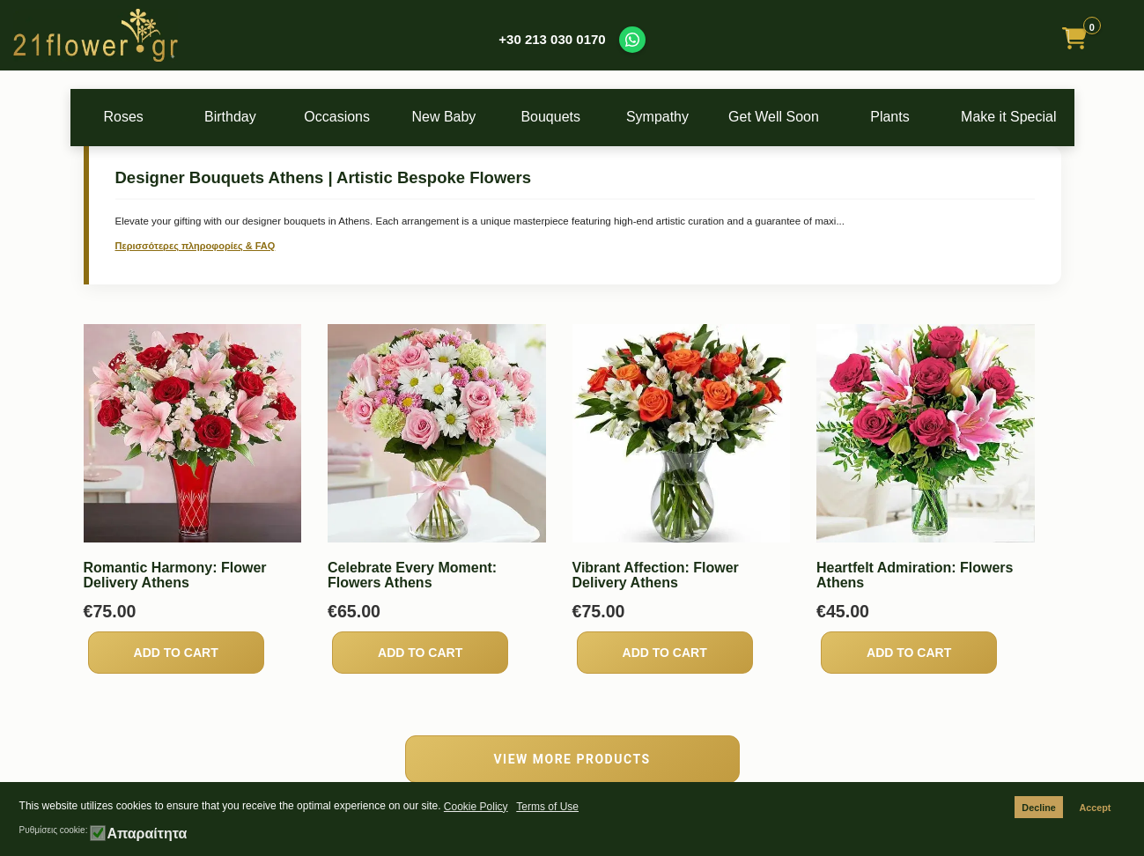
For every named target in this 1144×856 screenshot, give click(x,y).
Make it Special (1018, 116)
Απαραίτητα (147, 834)
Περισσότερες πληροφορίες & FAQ (195, 245)
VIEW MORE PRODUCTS (571, 759)
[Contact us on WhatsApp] (632, 39)
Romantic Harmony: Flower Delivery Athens (175, 575)
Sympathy (683, 116)
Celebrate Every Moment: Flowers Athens (412, 575)
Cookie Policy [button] (476, 807)
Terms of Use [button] (547, 807)
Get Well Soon (795, 116)
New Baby (460, 116)
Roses (125, 116)
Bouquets (572, 116)
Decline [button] (1038, 807)
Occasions (349, 116)
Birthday (237, 116)
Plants (906, 116)
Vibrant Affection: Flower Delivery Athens (655, 575)
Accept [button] (1095, 807)
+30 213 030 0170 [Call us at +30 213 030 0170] (551, 39)
